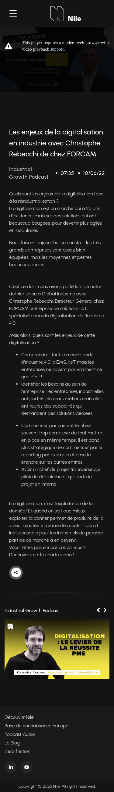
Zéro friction (17, 751)
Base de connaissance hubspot (37, 726)
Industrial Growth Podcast (32, 610)
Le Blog (12, 743)
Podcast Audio (20, 734)
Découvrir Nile (19, 717)
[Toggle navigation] (13, 14)
